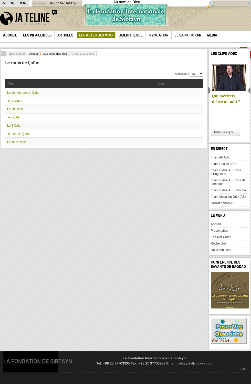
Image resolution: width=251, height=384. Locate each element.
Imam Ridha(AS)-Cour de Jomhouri (228, 182)
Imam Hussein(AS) (224, 164)
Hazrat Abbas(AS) (223, 203)
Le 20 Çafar (15, 109)
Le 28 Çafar (14, 101)
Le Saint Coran (221, 237)
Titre (10, 84)
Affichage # (182, 73)
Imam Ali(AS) (220, 157)
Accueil (33, 53)
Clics (162, 84)
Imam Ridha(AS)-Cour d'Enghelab (226, 172)
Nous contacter (221, 250)
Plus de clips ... (225, 132)
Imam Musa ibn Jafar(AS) (228, 197)
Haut (243, 368)
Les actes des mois (55, 53)
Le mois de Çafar (18, 134)
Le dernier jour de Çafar (23, 93)
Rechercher (219, 243)
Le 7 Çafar (13, 117)
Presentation (219, 230)
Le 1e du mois (16, 142)
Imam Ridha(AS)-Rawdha (228, 190)
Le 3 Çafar (14, 125)
